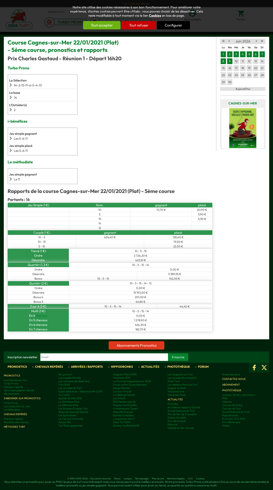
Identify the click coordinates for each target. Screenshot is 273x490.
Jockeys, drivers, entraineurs (238, 395)
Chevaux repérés (49, 366)
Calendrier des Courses (181, 428)
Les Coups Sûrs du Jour (17, 406)
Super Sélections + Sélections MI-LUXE (80, 391)
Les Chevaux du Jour (15, 380)
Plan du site (158, 478)
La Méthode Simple (124, 395)
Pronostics (17, 366)
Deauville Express (123, 412)
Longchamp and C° (124, 418)
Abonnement (231, 384)
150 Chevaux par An (124, 401)
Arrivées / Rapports (87, 366)
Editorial (172, 424)
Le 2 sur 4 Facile (122, 391)
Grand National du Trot (181, 410)
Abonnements (12, 393)
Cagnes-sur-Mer (242, 103)
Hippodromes (122, 366)
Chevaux (227, 401)
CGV (190, 478)
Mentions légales (176, 478)
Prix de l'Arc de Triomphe (182, 414)
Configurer (174, 25)
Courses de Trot (231, 408)
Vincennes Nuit (176, 391)
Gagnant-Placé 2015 (124, 374)
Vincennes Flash (177, 395)
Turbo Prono (11, 383)
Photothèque (178, 366)
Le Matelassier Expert (125, 408)
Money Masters (121, 388)
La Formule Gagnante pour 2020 (132, 381)
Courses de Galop (232, 405)
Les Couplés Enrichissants (182, 377)
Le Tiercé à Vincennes (70, 418)
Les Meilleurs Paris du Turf (183, 384)
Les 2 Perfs (119, 398)
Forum (203, 366)
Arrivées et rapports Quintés (184, 407)
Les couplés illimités (69, 377)
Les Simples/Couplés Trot (73, 408)
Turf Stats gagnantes (70, 425)
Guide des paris (231, 374)
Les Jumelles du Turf (70, 388)
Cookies (155, 15)
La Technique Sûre (68, 401)
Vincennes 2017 (121, 377)
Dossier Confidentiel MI (126, 425)
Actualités (150, 366)
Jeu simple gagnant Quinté (19, 390)
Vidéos (226, 425)
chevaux (41, 316)
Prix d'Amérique (177, 421)
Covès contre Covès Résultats (130, 384)
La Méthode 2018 (68, 405)
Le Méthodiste (12, 409)
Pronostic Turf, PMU (233, 418)
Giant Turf (174, 381)
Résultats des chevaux (16, 422)
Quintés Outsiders (123, 415)
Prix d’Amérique (231, 422)
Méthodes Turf (14, 426)
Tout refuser (138, 25)
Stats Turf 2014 (122, 422)
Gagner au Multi (177, 388)
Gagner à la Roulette (125, 405)
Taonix (117, 478)
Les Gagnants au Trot (180, 374)
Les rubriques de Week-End (73, 381)
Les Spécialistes (67, 415)
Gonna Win (64, 422)
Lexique (128, 478)
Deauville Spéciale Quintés (73, 412)
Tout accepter (101, 25)
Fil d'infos (173, 404)
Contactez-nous (234, 379)
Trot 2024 (64, 395)
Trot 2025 (64, 384)
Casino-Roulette (177, 417)
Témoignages (142, 478)
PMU (225, 398)
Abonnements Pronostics (137, 345)
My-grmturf (65, 374)
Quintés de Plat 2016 (70, 398)
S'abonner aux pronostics (22, 398)
